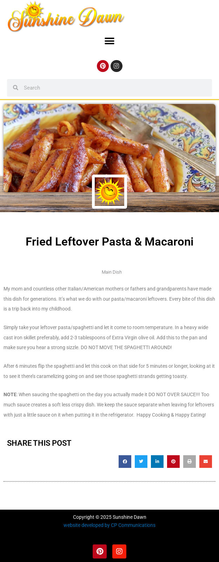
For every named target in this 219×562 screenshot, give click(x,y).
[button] (110, 41)
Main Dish (112, 272)
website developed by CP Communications (109, 525)
